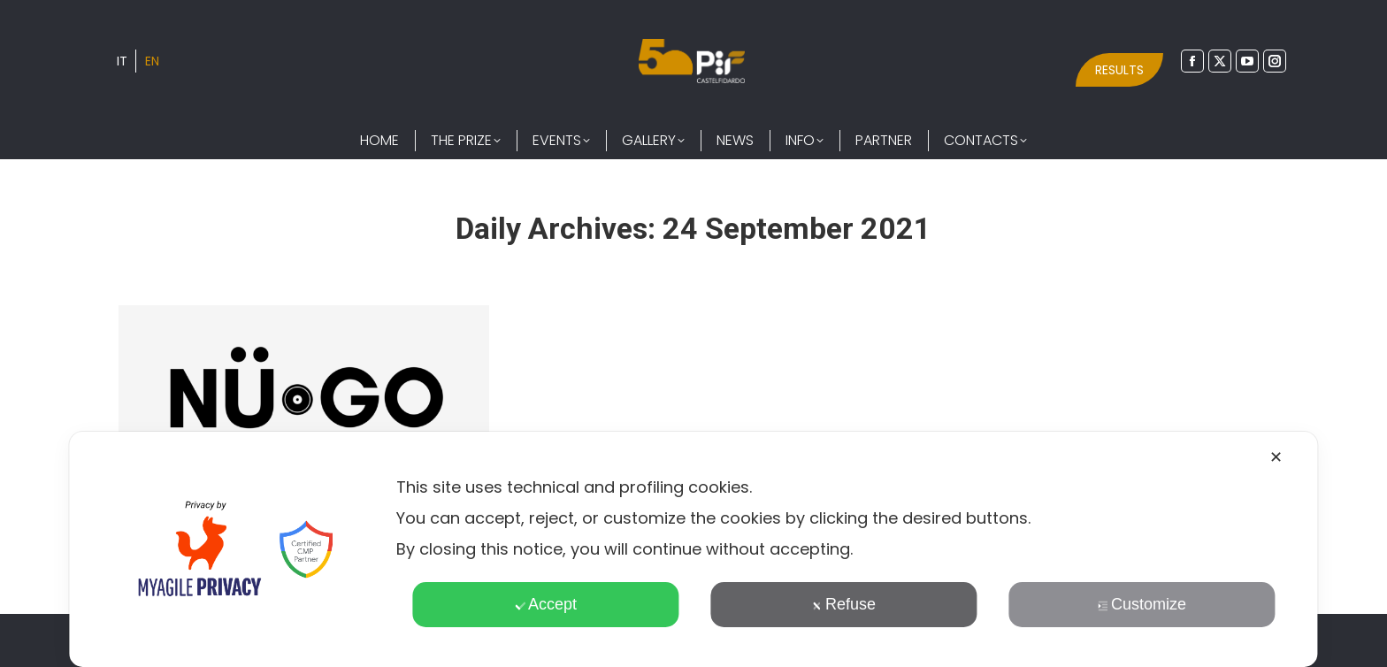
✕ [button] (1276, 457)
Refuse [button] (844, 604)
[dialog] (693, 549)
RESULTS (1119, 70)
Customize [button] (1142, 604)
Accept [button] (546, 604)
